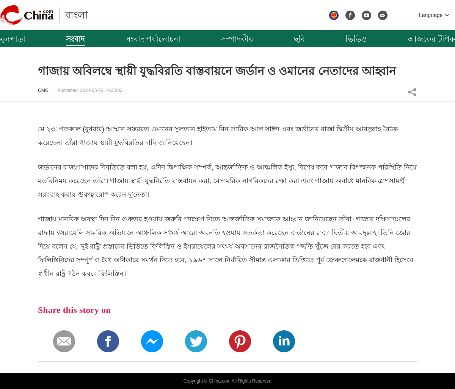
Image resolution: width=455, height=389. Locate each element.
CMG (43, 90)
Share (412, 92)
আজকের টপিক (431, 39)
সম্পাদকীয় (237, 39)
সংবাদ (75, 39)
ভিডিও (356, 39)
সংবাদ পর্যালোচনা (153, 39)
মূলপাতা (12, 39)
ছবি (299, 39)
